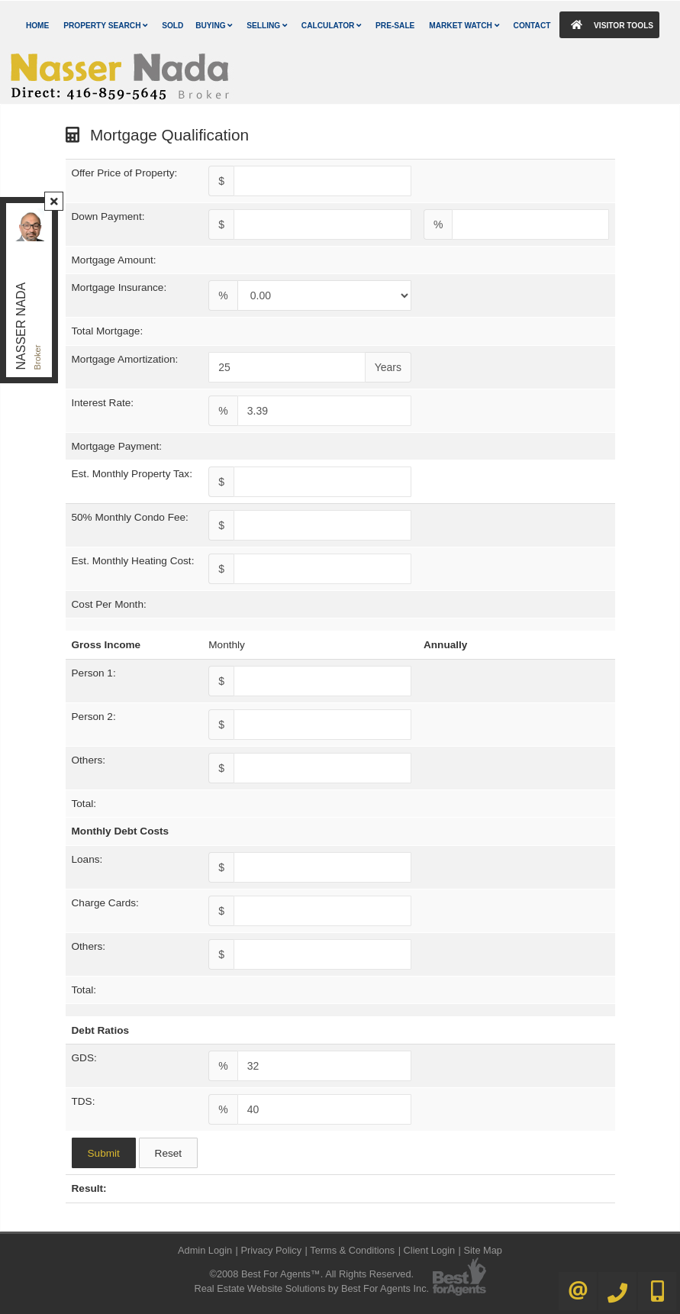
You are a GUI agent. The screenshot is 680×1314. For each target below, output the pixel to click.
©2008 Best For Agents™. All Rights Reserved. (311, 1274)
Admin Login (205, 1250)
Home (37, 25)
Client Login (430, 1250)
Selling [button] (267, 25)
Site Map (482, 1250)
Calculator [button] (331, 25)
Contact (532, 25)
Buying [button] (213, 25)
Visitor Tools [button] (609, 25)
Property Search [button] (105, 25)
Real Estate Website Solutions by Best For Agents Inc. (311, 1288)
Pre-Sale (394, 25)
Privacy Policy (270, 1250)
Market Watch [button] (464, 25)
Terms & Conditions (352, 1250)
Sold (172, 25)
